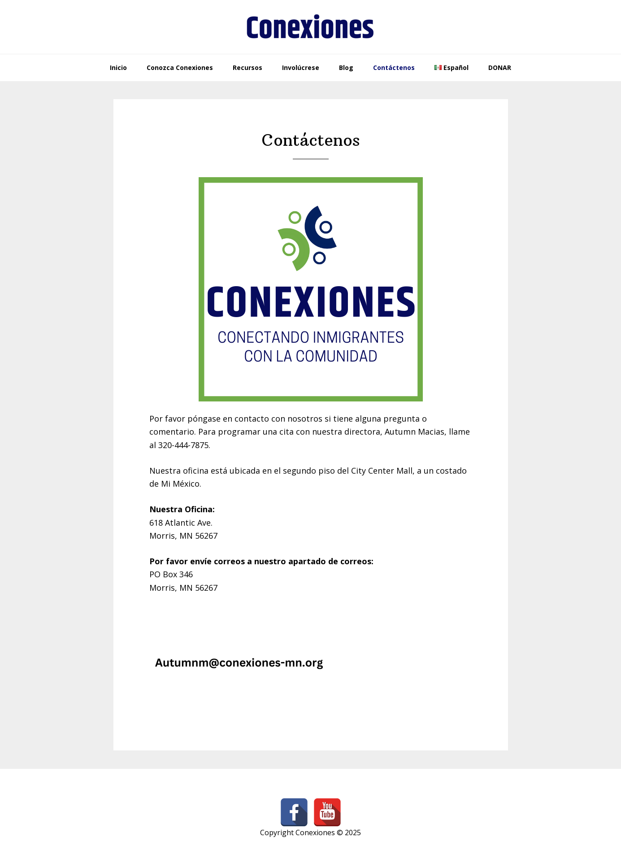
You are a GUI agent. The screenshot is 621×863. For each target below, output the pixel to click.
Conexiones (310, 27)
